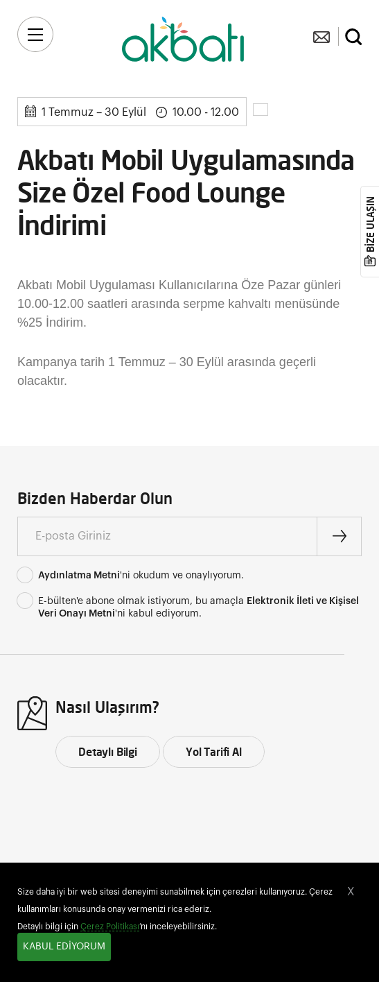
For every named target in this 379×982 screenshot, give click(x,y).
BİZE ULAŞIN (370, 225)
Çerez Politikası (109, 926)
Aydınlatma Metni (79, 575)
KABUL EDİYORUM (64, 946)
